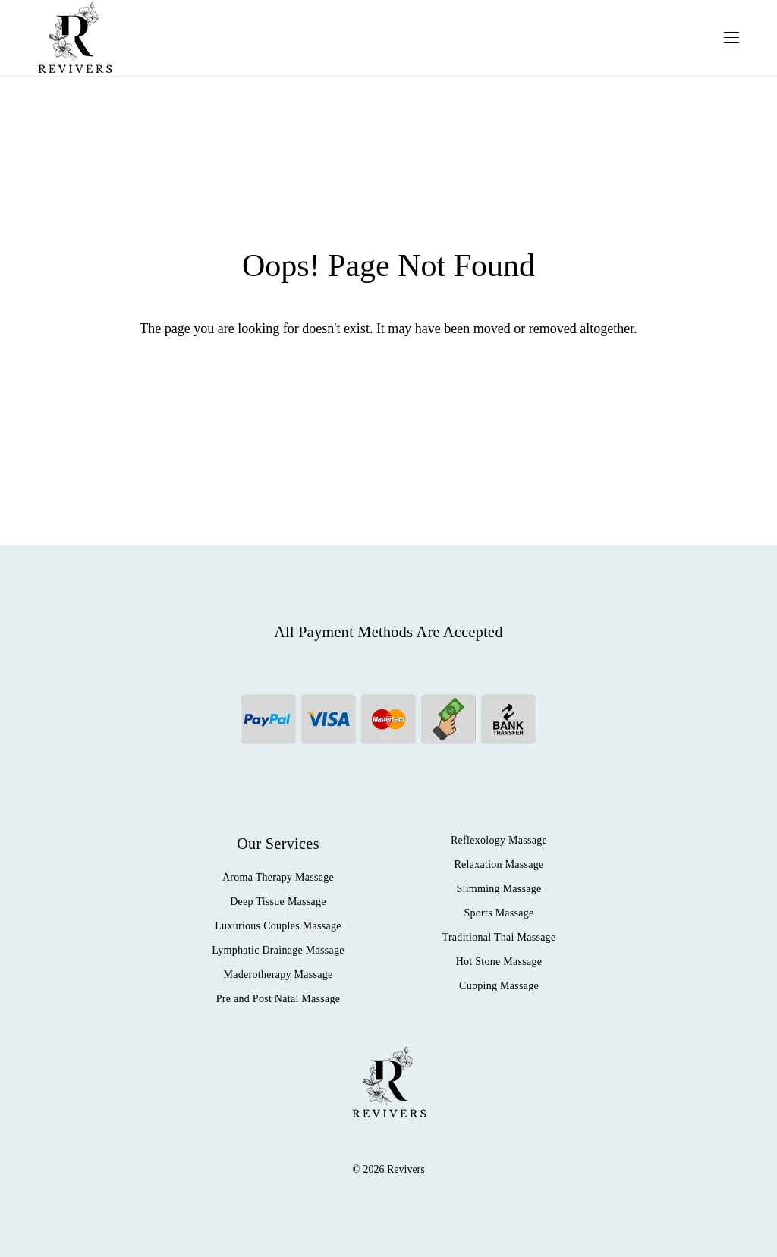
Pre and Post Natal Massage (278, 998)
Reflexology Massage (499, 840)
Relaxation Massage (498, 864)
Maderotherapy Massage (278, 974)
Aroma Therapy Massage (278, 877)
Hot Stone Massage (499, 961)
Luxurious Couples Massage (278, 926)
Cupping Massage (499, 985)
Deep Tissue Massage (278, 901)
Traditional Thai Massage (499, 937)
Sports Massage (498, 913)
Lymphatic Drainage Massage (278, 950)
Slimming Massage (498, 888)
